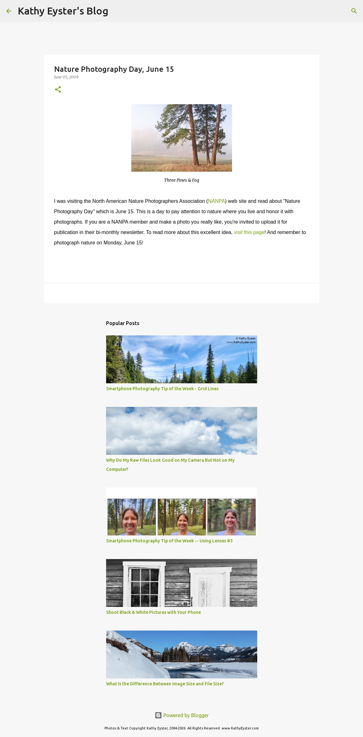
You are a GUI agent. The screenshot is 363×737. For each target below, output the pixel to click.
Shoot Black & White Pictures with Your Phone (153, 612)
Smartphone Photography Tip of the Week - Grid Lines (162, 388)
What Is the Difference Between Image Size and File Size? (165, 683)
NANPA (216, 201)
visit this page (249, 232)
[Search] (117, 11)
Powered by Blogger (182, 715)
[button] (58, 90)
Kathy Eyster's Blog (63, 10)
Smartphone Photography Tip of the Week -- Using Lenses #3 (169, 540)
